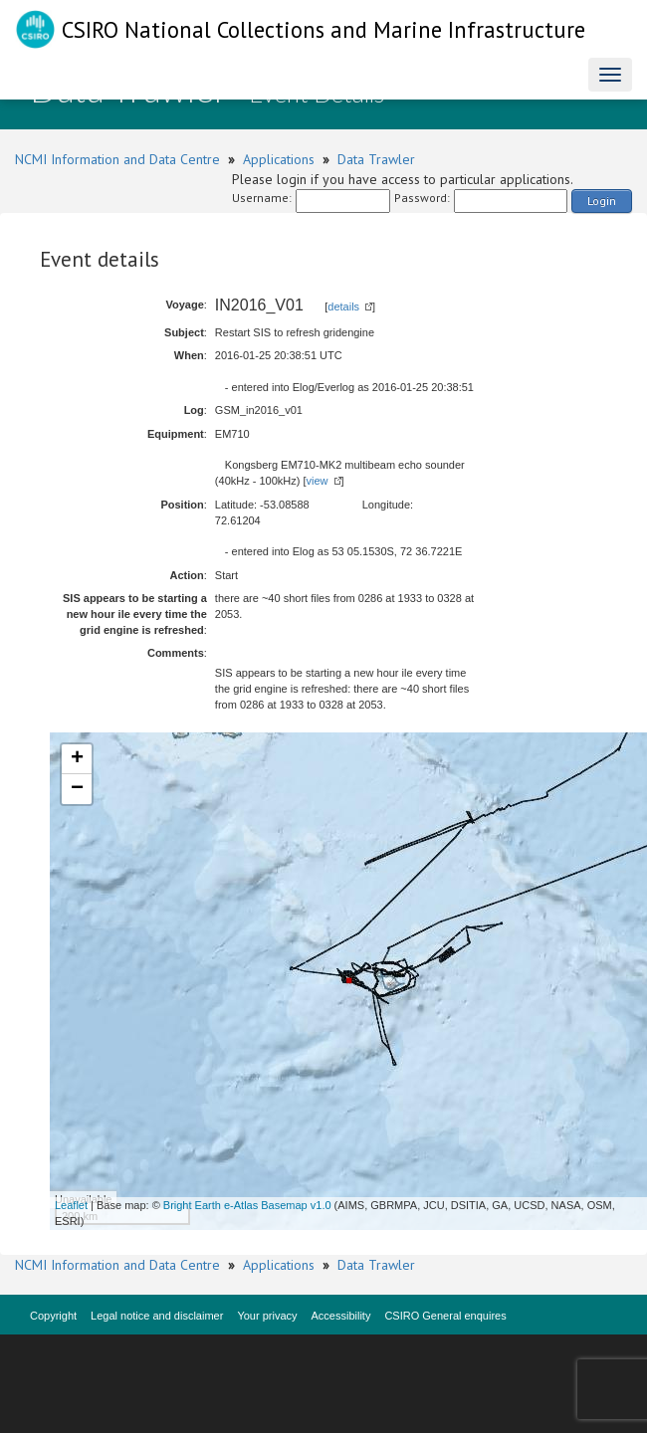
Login (601, 200)
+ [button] (77, 759)
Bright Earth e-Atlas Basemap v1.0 (247, 1205)
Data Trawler (376, 159)
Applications (279, 159)
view (317, 481)
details (343, 306)
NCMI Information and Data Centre (117, 159)
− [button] (77, 789)
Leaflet (71, 1205)
